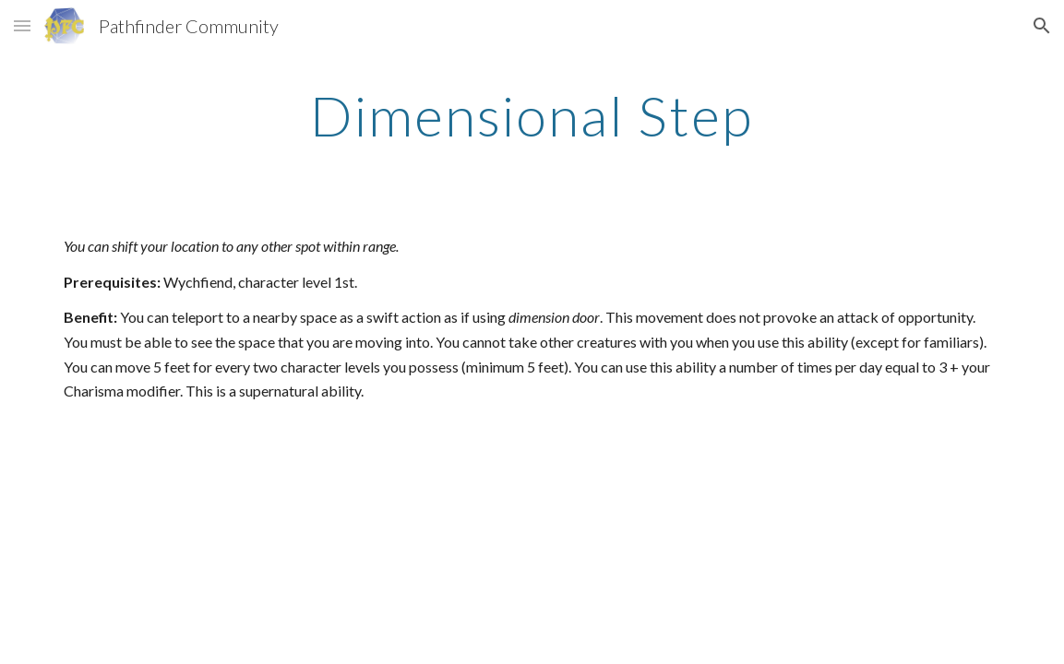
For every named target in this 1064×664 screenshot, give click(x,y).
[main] (531, 115)
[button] (22, 25)
